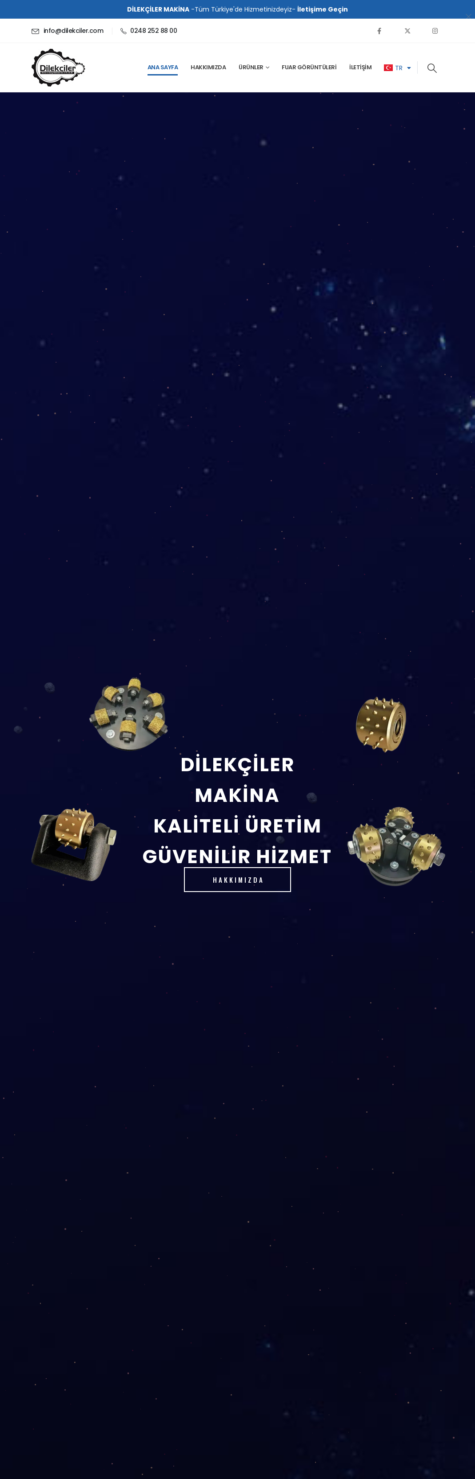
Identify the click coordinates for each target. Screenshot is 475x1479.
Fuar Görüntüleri (309, 67)
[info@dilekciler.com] (67, 30)
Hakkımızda (208, 67)
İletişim (360, 67)
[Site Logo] (58, 67)
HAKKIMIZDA (238, 879)
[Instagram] (435, 30)
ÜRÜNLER (251, 67)
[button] (432, 68)
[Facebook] (379, 30)
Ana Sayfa (163, 67)
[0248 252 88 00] (148, 30)
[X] (407, 30)
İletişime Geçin (322, 9)
